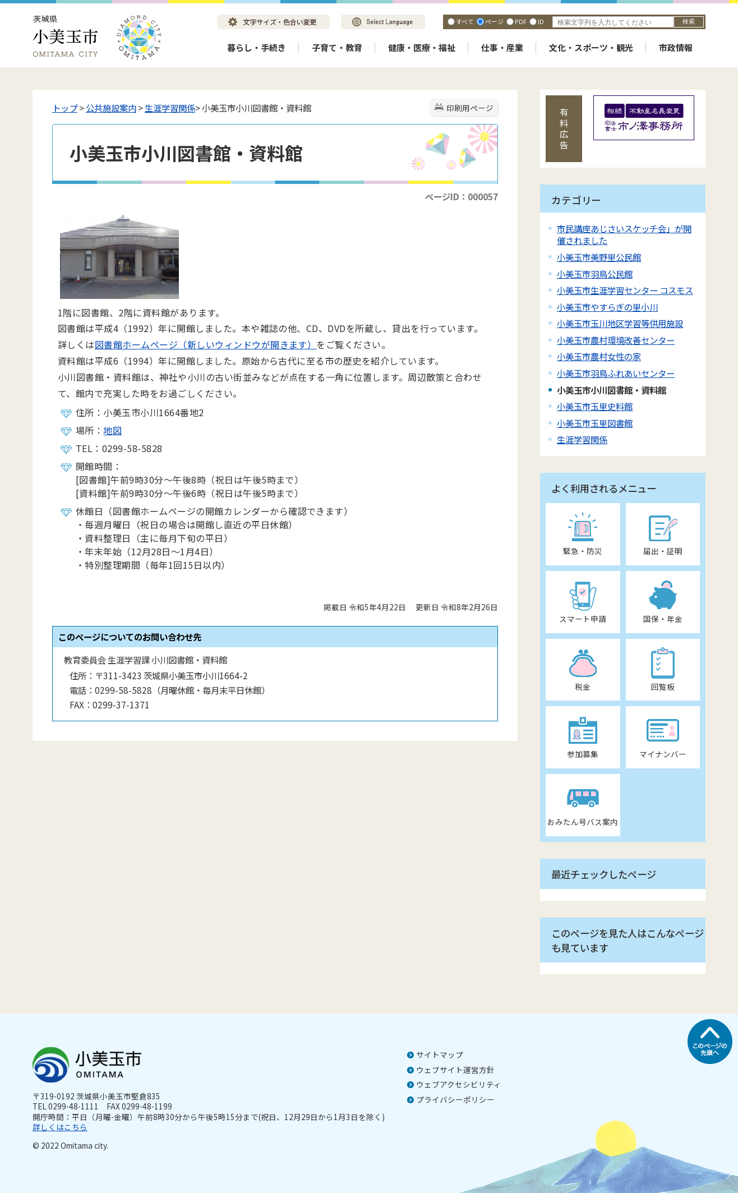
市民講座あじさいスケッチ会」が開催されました (624, 234)
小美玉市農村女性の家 (599, 356)
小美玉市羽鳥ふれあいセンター (616, 373)
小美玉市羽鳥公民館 (595, 274)
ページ (494, 21)
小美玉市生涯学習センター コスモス (625, 290)
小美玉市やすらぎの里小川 (607, 307)
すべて (465, 21)
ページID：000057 (461, 196)
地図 (112, 430)
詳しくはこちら (60, 1126)
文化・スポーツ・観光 (591, 47)
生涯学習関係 (170, 108)
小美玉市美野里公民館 (599, 257)
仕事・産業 (502, 47)
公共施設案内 (111, 108)
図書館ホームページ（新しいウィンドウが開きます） (206, 344)
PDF (521, 21)
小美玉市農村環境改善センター (616, 340)
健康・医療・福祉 (421, 47)
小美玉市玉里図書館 (595, 423)
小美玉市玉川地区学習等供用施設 (620, 323)
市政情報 (676, 47)
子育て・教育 (337, 47)
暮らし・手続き (256, 47)
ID (541, 21)
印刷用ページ (469, 107)
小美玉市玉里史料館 (595, 406)
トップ (64, 108)
